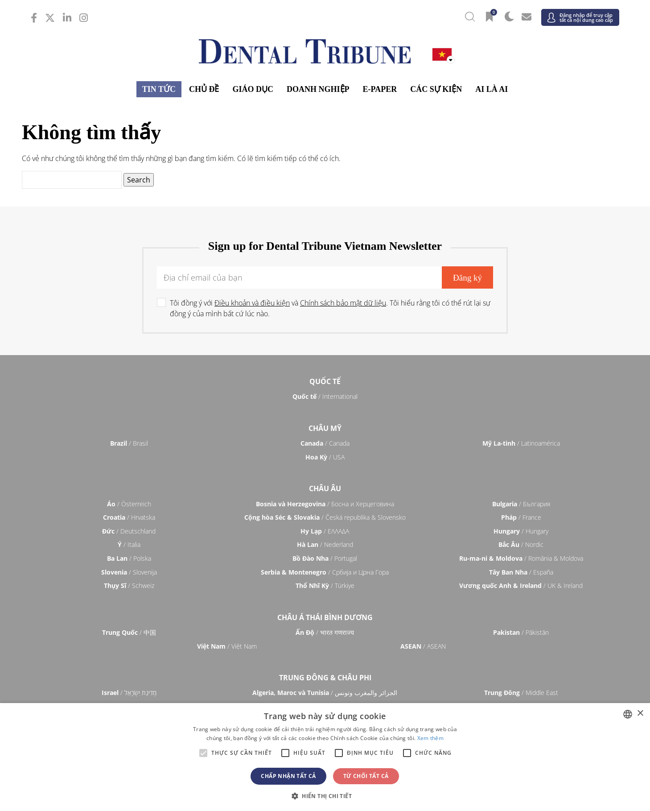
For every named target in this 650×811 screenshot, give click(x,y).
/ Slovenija (129, 572)
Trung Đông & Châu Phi (325, 678)
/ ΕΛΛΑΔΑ (324, 531)
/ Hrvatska (129, 517)
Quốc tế (325, 381)
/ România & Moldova (521, 558)
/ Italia (129, 544)
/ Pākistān (521, 632)
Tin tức (159, 89)
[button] (325, 795)
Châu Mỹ (325, 428)
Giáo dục (252, 89)
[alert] (325, 757)
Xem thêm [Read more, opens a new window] (430, 738)
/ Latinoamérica (521, 443)
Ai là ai (491, 89)
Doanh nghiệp (318, 89)
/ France (521, 517)
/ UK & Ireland (521, 585)
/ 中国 (129, 632)
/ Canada (325, 443)
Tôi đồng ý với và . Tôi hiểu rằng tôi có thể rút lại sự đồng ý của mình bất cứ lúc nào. (330, 308)
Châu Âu (325, 488)
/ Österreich (129, 504)
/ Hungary (521, 531)
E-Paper (380, 89)
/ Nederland (325, 544)
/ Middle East (521, 692)
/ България (521, 504)
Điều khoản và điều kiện (252, 303)
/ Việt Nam (227, 646)
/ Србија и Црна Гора (325, 572)
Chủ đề (204, 89)
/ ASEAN (423, 646)
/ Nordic (520, 544)
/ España (521, 572)
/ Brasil (129, 443)
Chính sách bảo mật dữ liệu (343, 303)
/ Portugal (324, 558)
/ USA (325, 457)
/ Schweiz (129, 585)
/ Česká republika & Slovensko (325, 517)
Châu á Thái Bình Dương (325, 617)
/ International (325, 396)
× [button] (640, 713)
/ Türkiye (325, 585)
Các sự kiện (436, 89)
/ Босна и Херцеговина (325, 504)
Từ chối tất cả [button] (366, 776)
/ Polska (129, 558)
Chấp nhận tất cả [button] (288, 776)
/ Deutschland (129, 531)
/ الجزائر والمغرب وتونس (324, 692)
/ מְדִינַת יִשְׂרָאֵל (129, 692)
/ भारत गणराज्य (325, 632)
